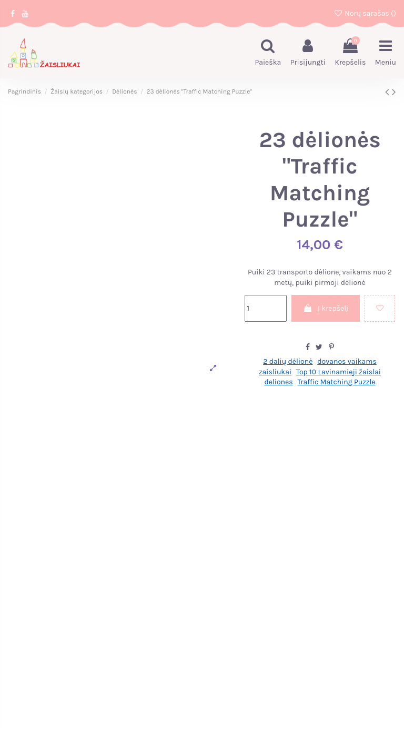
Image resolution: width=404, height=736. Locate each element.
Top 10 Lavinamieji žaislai (338, 371)
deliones (278, 381)
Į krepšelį (326, 308)
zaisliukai (275, 371)
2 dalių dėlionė (287, 361)
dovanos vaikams (346, 361)
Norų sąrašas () (365, 13)
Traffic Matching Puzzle (337, 381)
